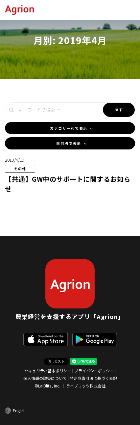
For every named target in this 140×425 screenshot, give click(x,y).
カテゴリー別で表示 (68, 128)
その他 (20, 168)
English (19, 410)
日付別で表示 (68, 143)
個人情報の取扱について (45, 378)
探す (118, 109)
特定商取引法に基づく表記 (93, 378)
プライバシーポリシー (94, 370)
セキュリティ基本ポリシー (47, 370)
